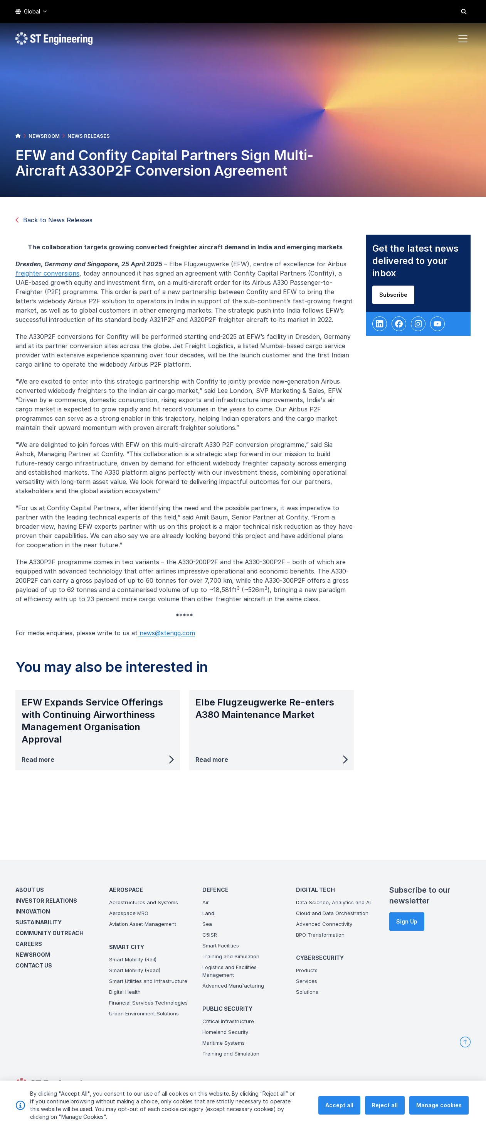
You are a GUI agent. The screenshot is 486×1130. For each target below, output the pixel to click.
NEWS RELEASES (88, 136)
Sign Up (406, 921)
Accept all (339, 1110)
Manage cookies (439, 1110)
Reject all (385, 1110)
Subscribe (396, 297)
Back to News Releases (53, 220)
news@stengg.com (169, 636)
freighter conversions (50, 276)
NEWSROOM (44, 136)
